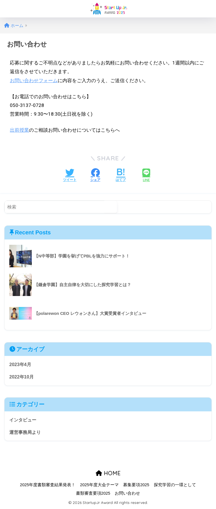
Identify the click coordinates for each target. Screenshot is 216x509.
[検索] (110, 207)
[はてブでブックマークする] (121, 175)
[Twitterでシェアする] (69, 175)
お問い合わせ (127, 494)
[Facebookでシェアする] (95, 175)
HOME (108, 473)
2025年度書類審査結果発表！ (47, 485)
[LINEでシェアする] (146, 175)
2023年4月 (20, 364)
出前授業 (19, 130)
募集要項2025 (136, 485)
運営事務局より (26, 432)
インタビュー (23, 420)
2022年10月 (22, 377)
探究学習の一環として (175, 485)
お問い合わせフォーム (34, 80)
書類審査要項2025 (93, 494)
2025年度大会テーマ (99, 485)
